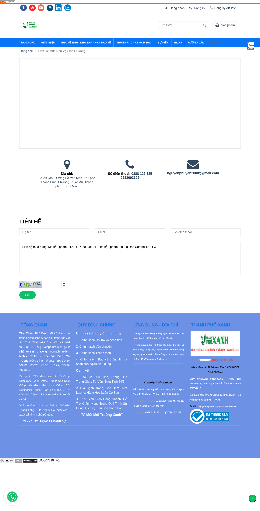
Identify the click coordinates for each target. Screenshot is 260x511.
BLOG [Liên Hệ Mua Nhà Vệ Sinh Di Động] (178, 42)
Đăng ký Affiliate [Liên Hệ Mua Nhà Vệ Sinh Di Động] (223, 8)
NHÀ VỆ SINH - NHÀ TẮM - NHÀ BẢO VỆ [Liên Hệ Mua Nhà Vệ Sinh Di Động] (86, 42)
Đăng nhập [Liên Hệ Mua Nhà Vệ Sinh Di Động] (174, 8)
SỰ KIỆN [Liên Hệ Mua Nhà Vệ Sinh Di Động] (163, 42)
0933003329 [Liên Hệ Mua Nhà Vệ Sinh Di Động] (130, 178)
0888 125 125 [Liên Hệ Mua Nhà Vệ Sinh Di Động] (141, 174)
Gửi (27, 295)
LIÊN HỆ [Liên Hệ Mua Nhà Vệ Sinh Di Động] (215, 42)
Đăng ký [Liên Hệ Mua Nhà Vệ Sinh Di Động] (197, 8)
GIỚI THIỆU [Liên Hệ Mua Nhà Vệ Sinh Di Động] (48, 42)
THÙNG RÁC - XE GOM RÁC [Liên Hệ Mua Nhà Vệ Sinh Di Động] (134, 42)
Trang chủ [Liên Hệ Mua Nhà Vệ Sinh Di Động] (26, 51)
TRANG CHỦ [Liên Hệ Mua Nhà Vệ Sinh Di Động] (27, 42)
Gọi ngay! (7, 460)
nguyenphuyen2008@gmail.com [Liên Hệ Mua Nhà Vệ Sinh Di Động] (193, 173)
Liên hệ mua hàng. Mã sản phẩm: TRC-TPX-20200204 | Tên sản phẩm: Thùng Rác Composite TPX (130, 258)
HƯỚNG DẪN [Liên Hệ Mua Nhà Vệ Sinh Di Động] (196, 42)
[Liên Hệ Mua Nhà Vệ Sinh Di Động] (7, 1)
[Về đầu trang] (252, 498)
